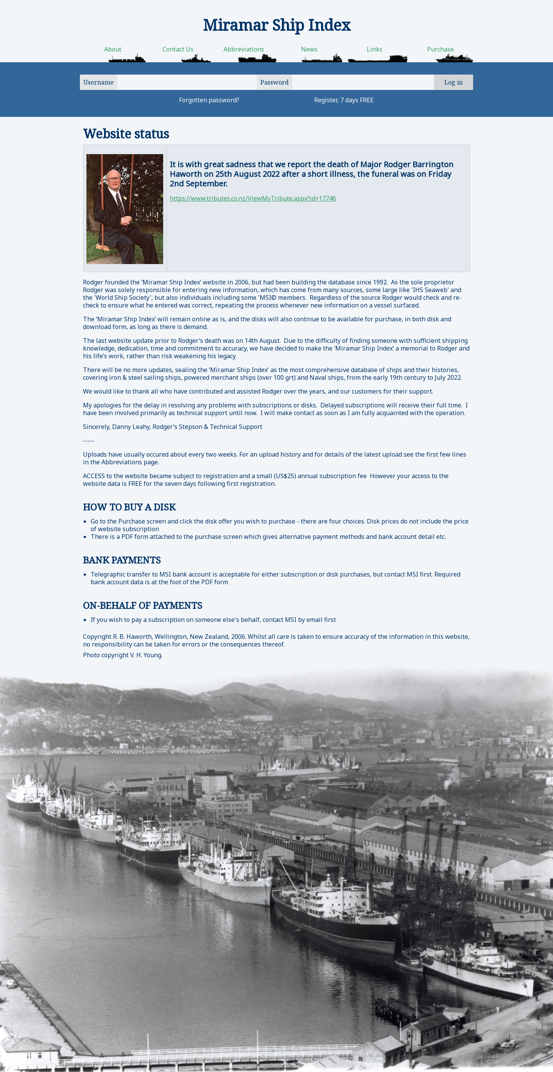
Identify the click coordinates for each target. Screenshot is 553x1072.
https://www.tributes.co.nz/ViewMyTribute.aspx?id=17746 (253, 198)
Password (274, 82)
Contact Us (178, 49)
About (112, 49)
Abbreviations (244, 49)
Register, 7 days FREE (344, 100)
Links (374, 49)
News (309, 49)
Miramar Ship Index (277, 24)
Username (98, 82)
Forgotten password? (209, 100)
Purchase (440, 49)
